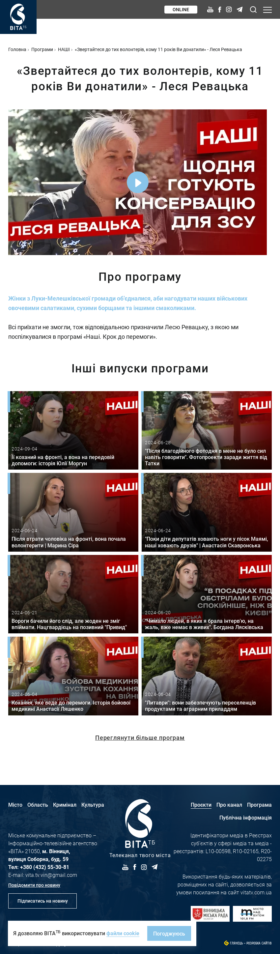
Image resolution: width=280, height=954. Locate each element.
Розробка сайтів (259, 943)
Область (37, 804)
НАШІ (64, 49)
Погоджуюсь (169, 933)
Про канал (229, 804)
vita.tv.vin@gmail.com (51, 874)
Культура (92, 804)
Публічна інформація (245, 817)
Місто (15, 804)
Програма (259, 804)
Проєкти (201, 804)
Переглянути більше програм (140, 737)
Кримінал (64, 804)
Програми (42, 49)
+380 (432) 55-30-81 (44, 866)
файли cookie (122, 933)
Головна (17, 49)
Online (181, 9)
